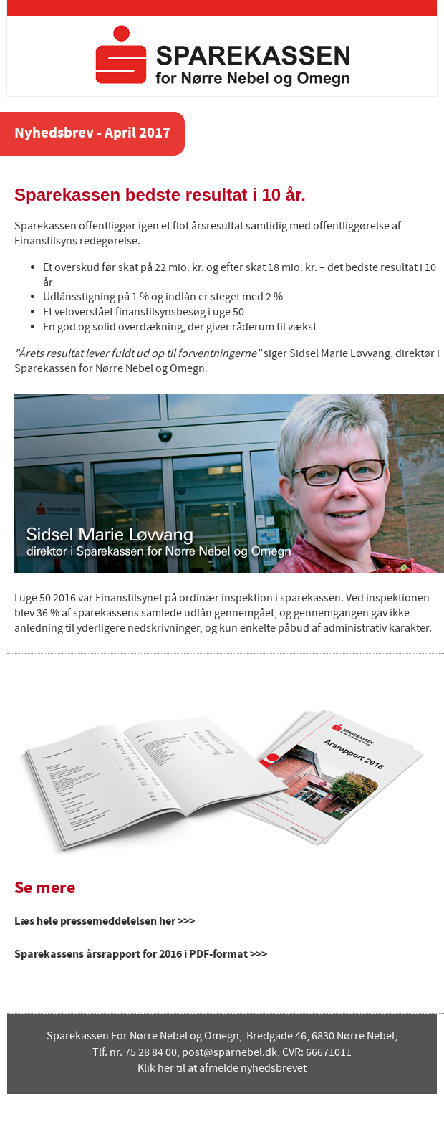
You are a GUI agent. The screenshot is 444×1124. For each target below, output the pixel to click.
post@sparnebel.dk (229, 1052)
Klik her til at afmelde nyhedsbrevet (222, 1068)
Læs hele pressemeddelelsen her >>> (104, 921)
